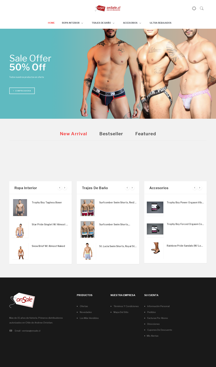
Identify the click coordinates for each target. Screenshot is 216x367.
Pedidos (151, 312)
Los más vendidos (89, 318)
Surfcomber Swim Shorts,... (114, 224)
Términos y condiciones (126, 306)
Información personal (158, 306)
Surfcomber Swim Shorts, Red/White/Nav (118, 202)
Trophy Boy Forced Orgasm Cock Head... (185, 224)
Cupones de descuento (159, 329)
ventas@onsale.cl (31, 330)
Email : (18, 330)
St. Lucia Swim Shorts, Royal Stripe (118, 246)
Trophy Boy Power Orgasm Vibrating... (185, 202)
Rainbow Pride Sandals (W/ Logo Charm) (185, 245)
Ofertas (83, 306)
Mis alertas (152, 335)
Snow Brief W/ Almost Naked (48, 246)
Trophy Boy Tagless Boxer (47, 202)
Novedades (85, 312)
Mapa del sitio (120, 312)
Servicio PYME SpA (117, 360)
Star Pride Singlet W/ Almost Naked (50, 224)
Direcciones (153, 324)
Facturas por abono (157, 318)
